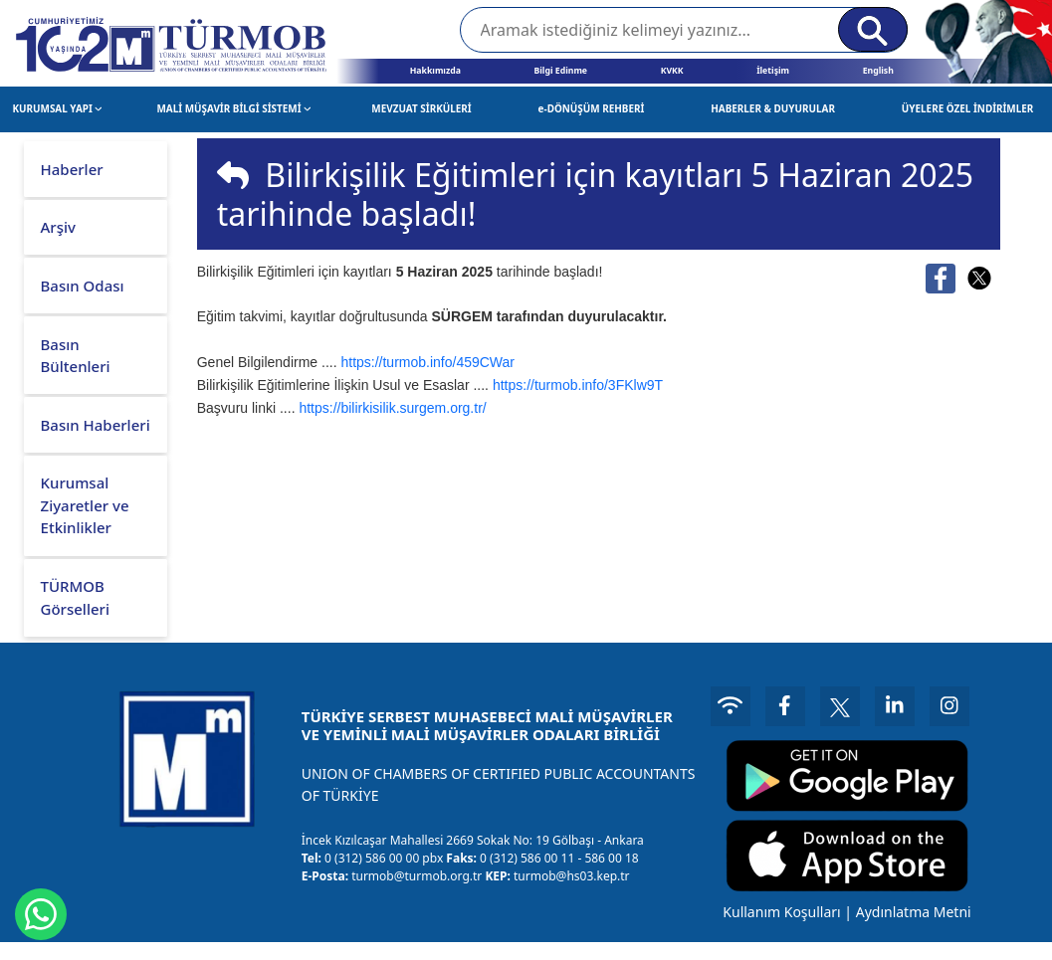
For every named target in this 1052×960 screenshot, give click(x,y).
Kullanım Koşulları (781, 911)
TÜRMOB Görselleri (75, 597)
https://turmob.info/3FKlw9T (578, 385)
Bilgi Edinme (560, 71)
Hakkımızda (435, 71)
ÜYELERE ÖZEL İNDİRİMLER (968, 108)
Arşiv (58, 227)
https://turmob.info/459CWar (427, 362)
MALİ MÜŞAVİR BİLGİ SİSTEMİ (233, 108)
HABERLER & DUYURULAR (773, 108)
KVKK (672, 71)
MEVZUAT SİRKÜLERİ (421, 108)
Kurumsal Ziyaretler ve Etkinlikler (85, 505)
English (878, 71)
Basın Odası (82, 285)
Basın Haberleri (95, 425)
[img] (233, 175)
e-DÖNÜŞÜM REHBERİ (591, 108)
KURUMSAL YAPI (57, 108)
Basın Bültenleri (75, 355)
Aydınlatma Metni (913, 911)
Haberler (72, 169)
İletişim (772, 71)
